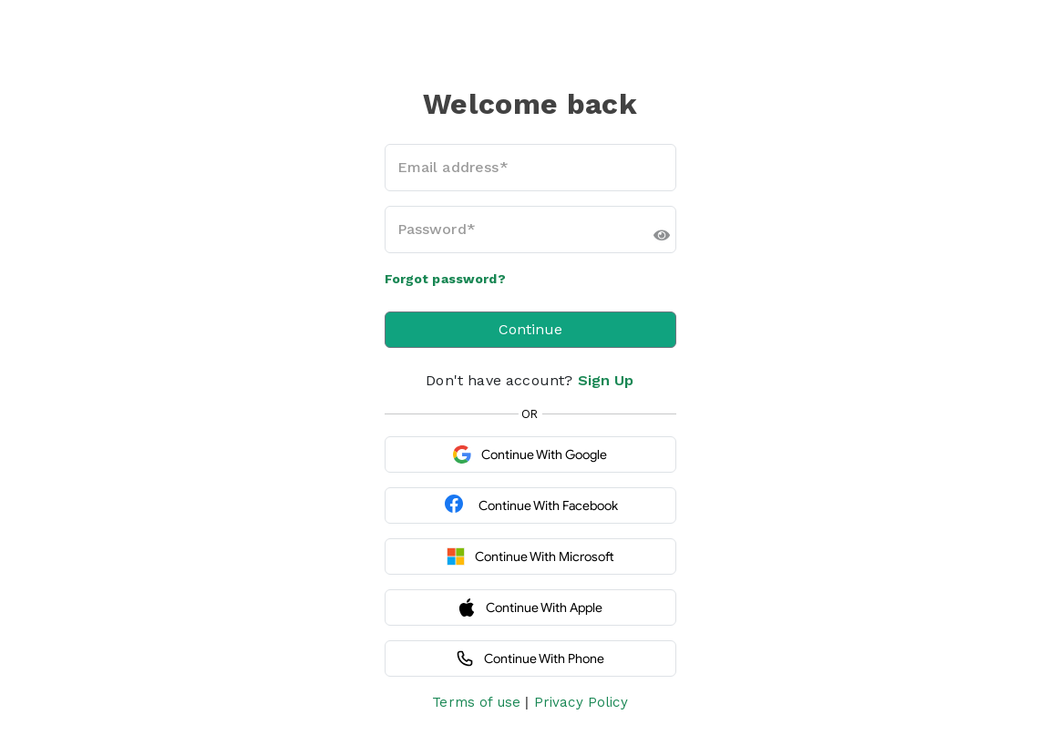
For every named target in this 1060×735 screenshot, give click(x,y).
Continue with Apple (530, 607)
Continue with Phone (530, 658)
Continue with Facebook (530, 505)
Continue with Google (530, 454)
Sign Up (606, 380)
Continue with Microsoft (530, 556)
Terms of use (476, 702)
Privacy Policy (581, 702)
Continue (530, 329)
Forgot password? (445, 278)
